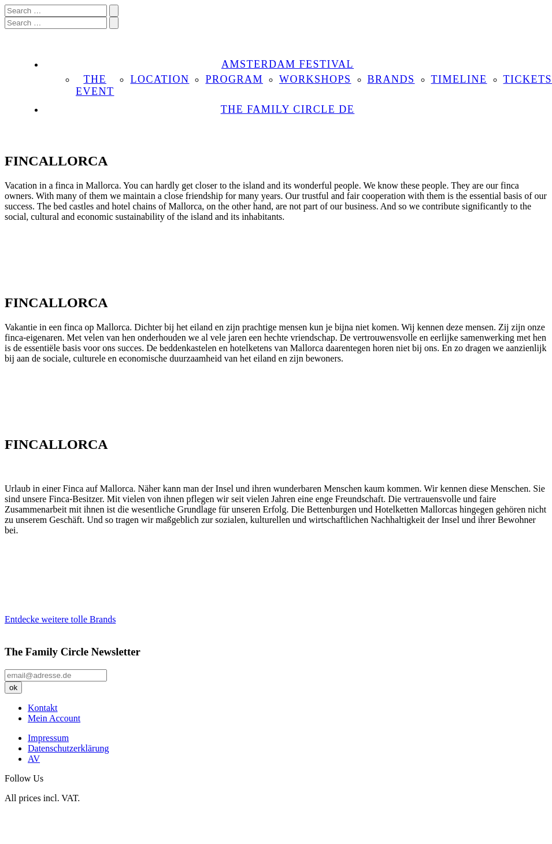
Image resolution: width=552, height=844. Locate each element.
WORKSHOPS (315, 79)
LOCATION (159, 79)
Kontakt (43, 708)
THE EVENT (95, 85)
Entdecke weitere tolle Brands (60, 619)
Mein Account (54, 718)
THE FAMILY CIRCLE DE (288, 109)
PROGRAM (234, 79)
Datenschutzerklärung (68, 748)
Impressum (48, 738)
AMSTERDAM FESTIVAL (287, 64)
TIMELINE (459, 79)
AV (34, 759)
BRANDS (391, 79)
